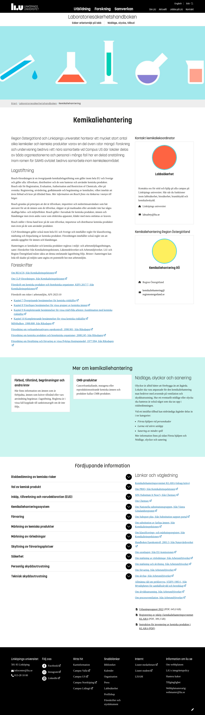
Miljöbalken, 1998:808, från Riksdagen (31, 323)
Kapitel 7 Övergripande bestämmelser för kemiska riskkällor (45, 300)
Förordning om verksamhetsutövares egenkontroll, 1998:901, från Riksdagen (50, 329)
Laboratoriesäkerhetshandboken (102, 17)
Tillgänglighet (173, 682)
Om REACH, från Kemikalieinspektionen (32, 272)
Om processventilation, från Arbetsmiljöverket (159, 597)
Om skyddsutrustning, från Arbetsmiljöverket (158, 591)
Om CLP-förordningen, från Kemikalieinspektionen (37, 278)
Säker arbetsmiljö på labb (86, 23)
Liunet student (142, 670)
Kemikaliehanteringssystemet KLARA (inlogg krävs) (162, 483)
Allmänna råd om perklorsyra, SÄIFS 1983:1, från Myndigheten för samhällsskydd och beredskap (161, 583)
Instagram (50, 672)
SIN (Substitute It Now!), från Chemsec (155, 495)
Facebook (50, 666)
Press (107, 682)
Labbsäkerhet (111, 688)
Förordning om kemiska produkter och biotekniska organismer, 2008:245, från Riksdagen (57, 335)
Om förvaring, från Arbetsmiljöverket (154, 570)
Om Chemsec (142, 501)
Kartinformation (81, 664)
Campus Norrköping (83, 682)
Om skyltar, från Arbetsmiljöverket (153, 575)
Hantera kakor (173, 676)
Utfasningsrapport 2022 (151, 609)
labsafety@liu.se (151, 214)
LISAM (139, 676)
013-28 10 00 (21, 675)
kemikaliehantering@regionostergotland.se (154, 292)
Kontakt (190, 9)
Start (14, 103)
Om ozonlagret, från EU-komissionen (154, 552)
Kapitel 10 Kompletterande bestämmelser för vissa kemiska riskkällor (49, 318)
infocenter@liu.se (23, 670)
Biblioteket (109, 664)
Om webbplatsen (174, 664)
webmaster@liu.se (175, 692)
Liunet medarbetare (145, 664)
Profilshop (109, 694)
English (178, 3)
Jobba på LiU (176, 9)
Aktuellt (163, 9)
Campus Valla (80, 670)
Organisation (110, 676)
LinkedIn (49, 678)
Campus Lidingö (81, 688)
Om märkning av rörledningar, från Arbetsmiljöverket (162, 558)
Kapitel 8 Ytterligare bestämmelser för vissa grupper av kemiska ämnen (50, 305)
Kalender (109, 670)
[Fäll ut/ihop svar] (129, 477)
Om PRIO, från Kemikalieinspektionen (155, 489)
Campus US (79, 676)
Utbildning (82, 8)
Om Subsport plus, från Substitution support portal (161, 516)
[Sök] (189, 3)
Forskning (102, 8)
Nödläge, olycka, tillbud (121, 23)
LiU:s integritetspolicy (177, 670)
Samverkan (124, 8)
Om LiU (152, 9)
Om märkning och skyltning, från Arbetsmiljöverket (161, 564)
